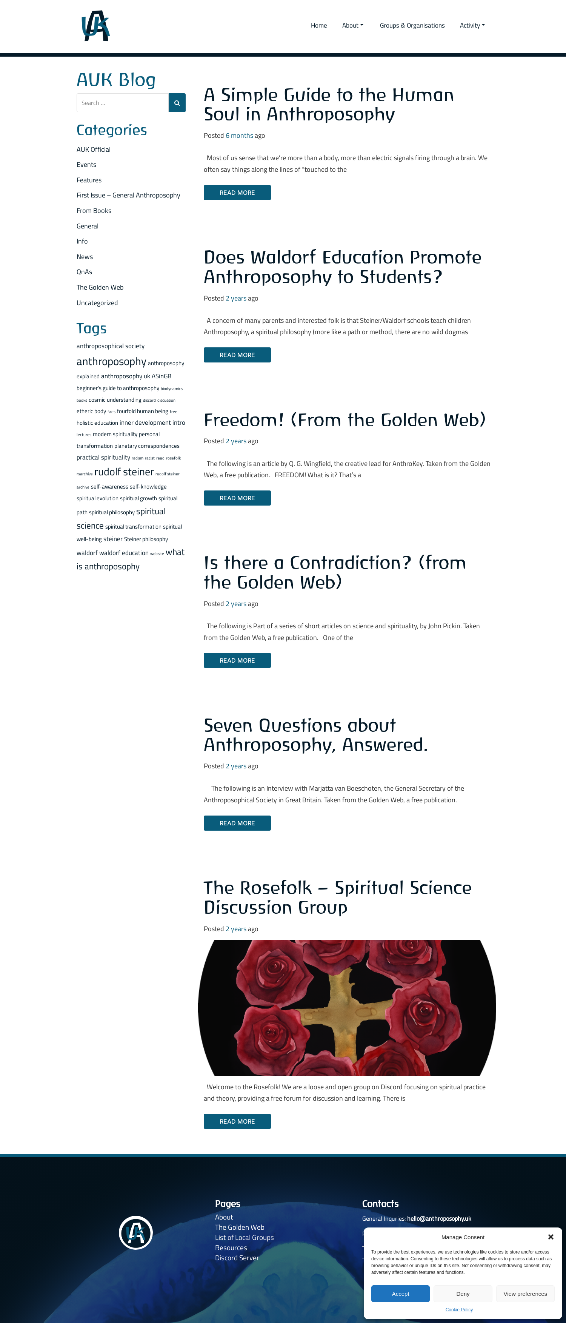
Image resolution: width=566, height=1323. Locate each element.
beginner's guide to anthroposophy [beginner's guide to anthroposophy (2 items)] (118, 388)
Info (82, 241)
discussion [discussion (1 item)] (166, 400)
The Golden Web (100, 287)
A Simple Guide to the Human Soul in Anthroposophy (329, 104)
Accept (400, 1294)
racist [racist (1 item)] (150, 458)
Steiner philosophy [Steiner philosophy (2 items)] (146, 539)
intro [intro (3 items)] (178, 422)
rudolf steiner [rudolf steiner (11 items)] (124, 472)
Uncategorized (97, 303)
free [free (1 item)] (173, 412)
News (85, 256)
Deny (462, 1294)
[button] (551, 1237)
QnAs (84, 272)
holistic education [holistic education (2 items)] (97, 422)
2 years (236, 298)
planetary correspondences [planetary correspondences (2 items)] (147, 445)
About (352, 25)
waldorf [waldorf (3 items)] (87, 552)
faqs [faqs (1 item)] (111, 412)
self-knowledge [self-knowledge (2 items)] (148, 486)
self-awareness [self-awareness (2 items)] (109, 486)
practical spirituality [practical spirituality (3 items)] (103, 457)
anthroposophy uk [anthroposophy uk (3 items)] (125, 376)
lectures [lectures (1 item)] (84, 435)
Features (89, 180)
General (87, 226)
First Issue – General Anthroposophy (128, 195)
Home (319, 25)
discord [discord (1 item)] (149, 400)
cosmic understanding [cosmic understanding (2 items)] (115, 399)
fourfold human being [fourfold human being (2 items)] (142, 411)
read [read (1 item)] (160, 458)
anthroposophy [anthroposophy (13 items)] (111, 361)
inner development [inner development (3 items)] (145, 422)
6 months (239, 135)
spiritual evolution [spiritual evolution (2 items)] (97, 498)
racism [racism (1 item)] (137, 458)
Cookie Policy (459, 1309)
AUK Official (94, 149)
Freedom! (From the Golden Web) (345, 419)
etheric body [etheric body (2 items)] (91, 411)
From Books (94, 210)
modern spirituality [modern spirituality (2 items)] (115, 434)
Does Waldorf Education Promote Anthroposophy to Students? (343, 266)
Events (86, 164)
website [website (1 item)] (157, 553)
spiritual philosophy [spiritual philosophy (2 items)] (112, 512)
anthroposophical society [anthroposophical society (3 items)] (111, 346)
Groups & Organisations (412, 25)
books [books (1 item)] (82, 400)
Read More (237, 192)
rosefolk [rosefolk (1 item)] (173, 458)
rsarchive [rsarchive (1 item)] (85, 474)
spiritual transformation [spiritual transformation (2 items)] (133, 526)
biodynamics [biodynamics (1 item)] (172, 388)
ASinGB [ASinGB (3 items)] (161, 376)
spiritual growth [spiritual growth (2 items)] (138, 498)
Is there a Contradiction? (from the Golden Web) (335, 572)
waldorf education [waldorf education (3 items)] (124, 552)
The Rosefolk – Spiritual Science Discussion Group (338, 897)
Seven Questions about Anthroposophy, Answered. (316, 735)
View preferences (526, 1294)
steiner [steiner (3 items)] (113, 539)
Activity (472, 25)
